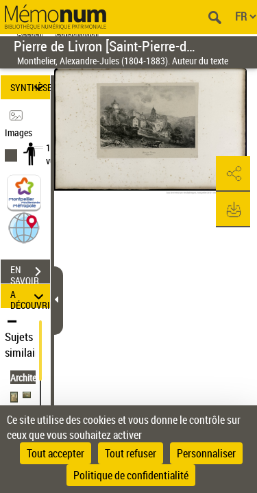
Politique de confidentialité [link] (130, 475)
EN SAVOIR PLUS (30, 273)
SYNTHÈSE (30, 87)
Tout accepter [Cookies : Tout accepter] (55, 453)
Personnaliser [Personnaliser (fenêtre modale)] (206, 453)
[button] (24, 226)
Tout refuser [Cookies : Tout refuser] (130, 453)
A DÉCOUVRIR (30, 296)
